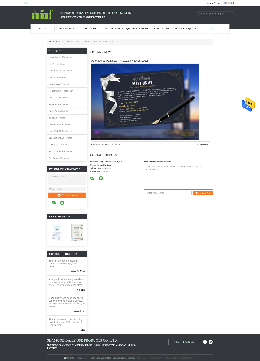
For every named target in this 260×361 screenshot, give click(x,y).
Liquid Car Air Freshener (60, 57)
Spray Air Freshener (58, 111)
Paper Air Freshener (58, 104)
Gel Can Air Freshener (59, 158)
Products (66, 28)
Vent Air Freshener (58, 77)
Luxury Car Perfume (58, 144)
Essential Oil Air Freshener (61, 138)
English (231, 3)
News (209, 28)
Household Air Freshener (61, 91)
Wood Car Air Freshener (60, 151)
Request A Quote (214, 3)
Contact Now (67, 195)
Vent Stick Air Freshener (60, 131)
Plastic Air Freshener (59, 97)
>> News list (202, 144)
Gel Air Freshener (57, 64)
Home (42, 28)
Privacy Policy (81, 358)
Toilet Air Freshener (58, 118)
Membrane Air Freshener (61, 70)
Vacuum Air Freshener (59, 124)
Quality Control (137, 28)
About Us (90, 28)
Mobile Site (69, 358)
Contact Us (161, 28)
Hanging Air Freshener (59, 84)
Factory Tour (114, 28)
